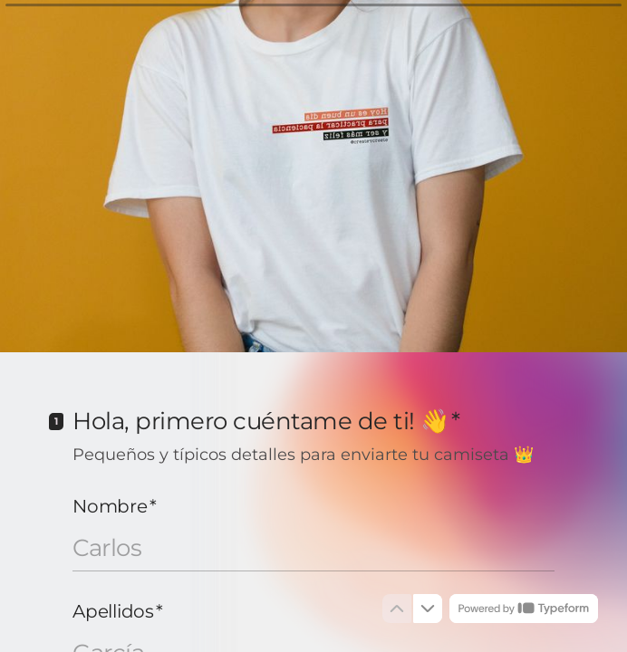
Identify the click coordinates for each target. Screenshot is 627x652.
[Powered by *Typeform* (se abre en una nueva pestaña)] (523, 608)
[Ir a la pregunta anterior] (396, 608)
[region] (177, 591)
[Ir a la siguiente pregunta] (427, 608)
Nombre (114, 506)
